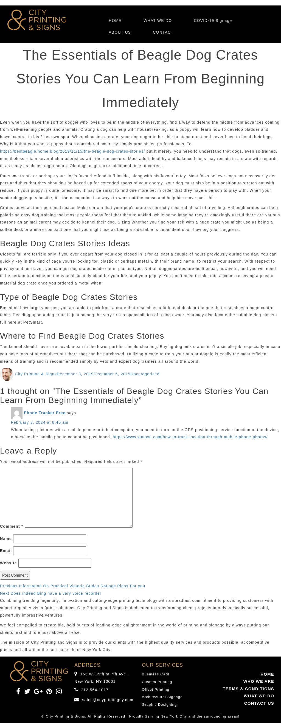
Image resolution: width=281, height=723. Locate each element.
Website (8, 563)
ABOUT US (120, 32)
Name (6, 538)
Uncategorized (145, 374)
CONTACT (163, 32)
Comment (11, 526)
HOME (115, 20)
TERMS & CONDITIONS (248, 688)
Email (6, 550)
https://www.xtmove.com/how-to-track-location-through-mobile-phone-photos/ (190, 437)
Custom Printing (157, 682)
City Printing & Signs (36, 374)
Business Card (155, 674)
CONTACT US (259, 703)
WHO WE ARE (258, 681)
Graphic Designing (159, 704)
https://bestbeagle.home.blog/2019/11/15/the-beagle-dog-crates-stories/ (72, 151)
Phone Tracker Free (45, 413)
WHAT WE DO (158, 20)
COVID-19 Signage (213, 20)
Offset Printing (155, 689)
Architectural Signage (162, 697)
